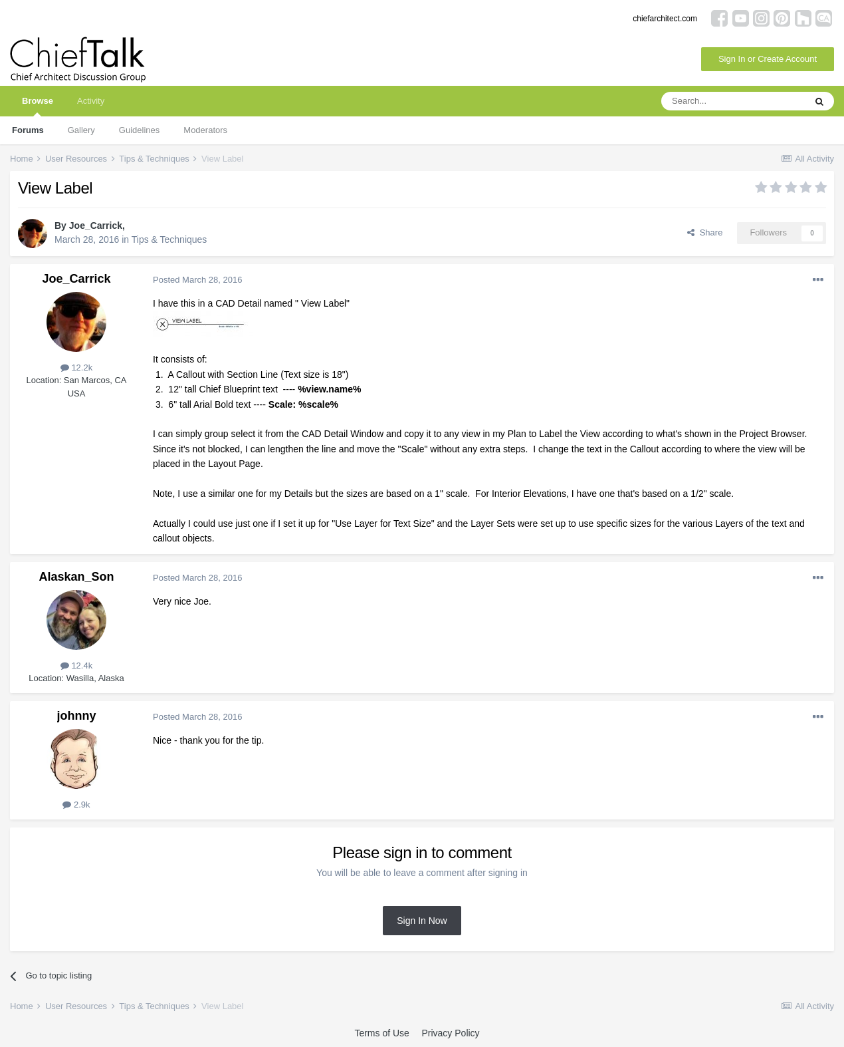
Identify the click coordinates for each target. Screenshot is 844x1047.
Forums (28, 130)
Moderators (205, 130)
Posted (197, 280)
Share (704, 232)
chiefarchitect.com (665, 18)
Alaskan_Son (76, 576)
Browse (37, 106)
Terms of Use (381, 1033)
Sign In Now (422, 920)
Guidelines (139, 130)
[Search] (733, 101)
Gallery (81, 130)
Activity (90, 101)
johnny (76, 715)
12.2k (76, 368)
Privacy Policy (450, 1033)
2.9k (76, 805)
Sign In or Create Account (767, 59)
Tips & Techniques (169, 239)
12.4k (76, 666)
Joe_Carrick (95, 225)
